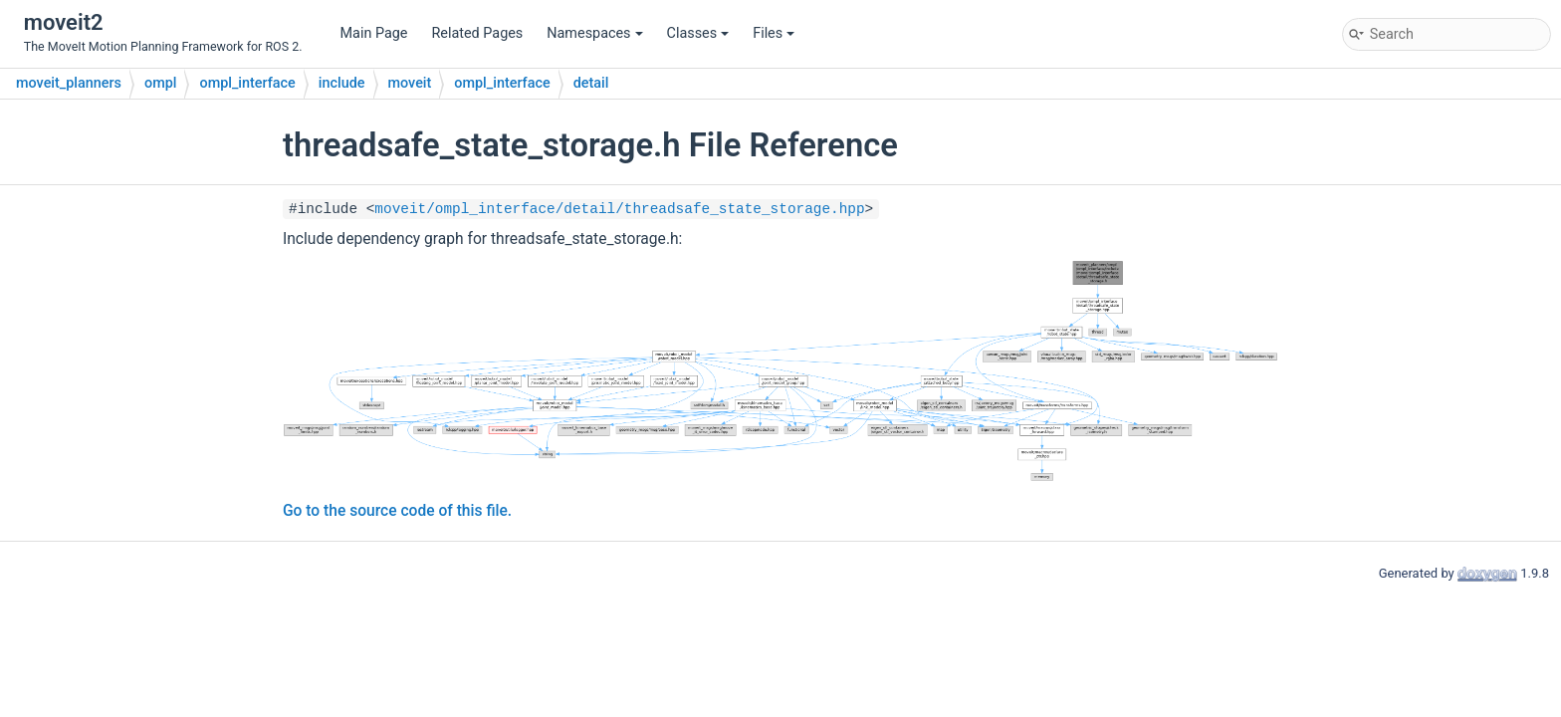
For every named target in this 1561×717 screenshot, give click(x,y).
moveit (410, 83)
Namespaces (594, 33)
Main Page (374, 33)
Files (773, 33)
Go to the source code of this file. (397, 511)
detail (591, 83)
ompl (160, 83)
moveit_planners (68, 83)
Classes (698, 33)
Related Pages (477, 33)
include (342, 83)
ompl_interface (247, 83)
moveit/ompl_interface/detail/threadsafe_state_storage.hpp (619, 209)
